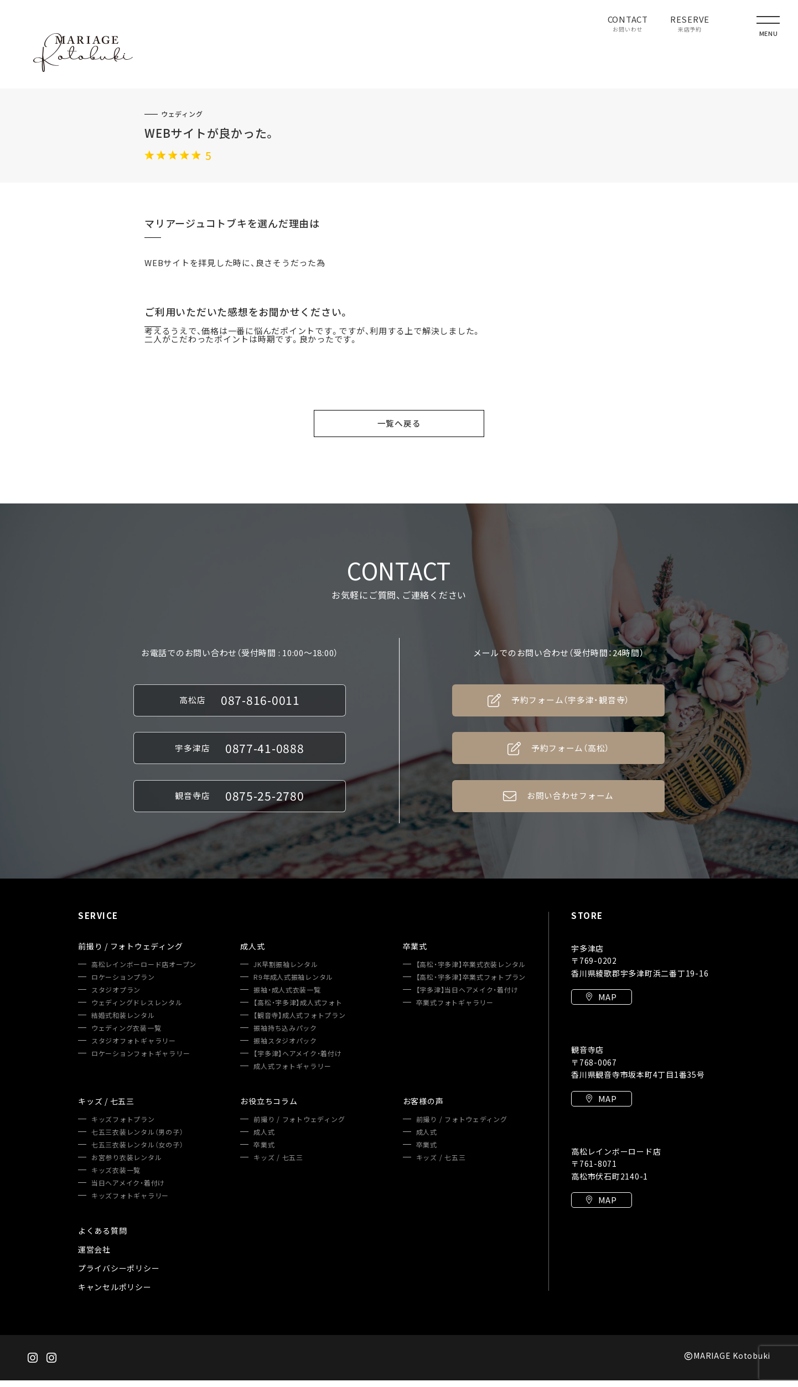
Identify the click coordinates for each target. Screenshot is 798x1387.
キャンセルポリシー (115, 1293)
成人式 (263, 1139)
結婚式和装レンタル (123, 1022)
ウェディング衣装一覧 (126, 1035)
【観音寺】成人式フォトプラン (299, 1022)
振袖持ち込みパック (285, 1035)
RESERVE (689, 24)
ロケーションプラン (123, 984)
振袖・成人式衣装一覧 (287, 996)
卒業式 (263, 1151)
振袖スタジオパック (285, 1047)
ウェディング (182, 114)
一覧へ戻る (399, 424)
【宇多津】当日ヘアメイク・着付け (467, 996)
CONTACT (628, 24)
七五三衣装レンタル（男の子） (137, 1139)
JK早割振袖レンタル (285, 971)
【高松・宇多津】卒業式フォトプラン (471, 984)
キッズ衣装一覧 (116, 1177)
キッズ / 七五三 (278, 1164)
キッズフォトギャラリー (130, 1202)
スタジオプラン (116, 996)
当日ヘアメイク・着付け (128, 1189)
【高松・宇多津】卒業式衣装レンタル (471, 971)
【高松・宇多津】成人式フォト (298, 1009)
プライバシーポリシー (119, 1274)
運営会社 (94, 1255)
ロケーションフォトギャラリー (140, 1060)
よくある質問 (102, 1237)
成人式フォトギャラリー (292, 1073)
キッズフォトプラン (123, 1126)
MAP (601, 1005)
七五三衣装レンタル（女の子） (137, 1151)
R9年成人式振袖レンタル (293, 984)
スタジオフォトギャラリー (133, 1047)
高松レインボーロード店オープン (143, 971)
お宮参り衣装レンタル (126, 1164)
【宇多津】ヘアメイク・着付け (297, 1060)
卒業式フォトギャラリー (455, 1009)
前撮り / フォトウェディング (299, 1126)
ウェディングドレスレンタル (137, 1009)
